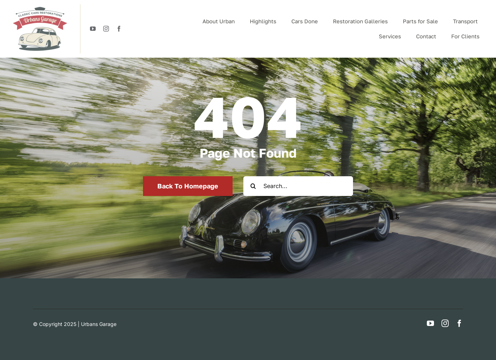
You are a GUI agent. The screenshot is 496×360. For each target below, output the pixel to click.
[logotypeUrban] (40, 7)
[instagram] (106, 29)
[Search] (253, 186)
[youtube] (93, 29)
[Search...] (298, 186)
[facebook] (119, 29)
